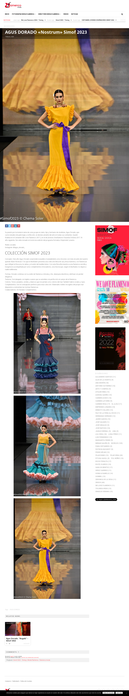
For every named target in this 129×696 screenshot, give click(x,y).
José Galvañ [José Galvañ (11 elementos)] (102, 422)
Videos (65, 14)
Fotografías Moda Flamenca (23, 14)
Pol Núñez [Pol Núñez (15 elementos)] (117, 458)
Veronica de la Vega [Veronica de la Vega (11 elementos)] (105, 479)
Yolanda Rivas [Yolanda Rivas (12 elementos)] (103, 488)
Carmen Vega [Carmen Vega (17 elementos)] (102, 404)
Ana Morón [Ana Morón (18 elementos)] (102, 383)
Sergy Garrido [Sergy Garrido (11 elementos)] (103, 470)
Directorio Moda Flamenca (49, 14)
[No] (126, 693)
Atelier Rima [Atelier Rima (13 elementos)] (102, 392)
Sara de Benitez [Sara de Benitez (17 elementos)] (103, 467)
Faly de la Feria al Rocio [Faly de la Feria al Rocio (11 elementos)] (107, 413)
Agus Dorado (15, 609)
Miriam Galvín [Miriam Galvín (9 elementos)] (102, 443)
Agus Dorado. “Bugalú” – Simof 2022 (17, 639)
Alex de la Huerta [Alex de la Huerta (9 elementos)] (104, 380)
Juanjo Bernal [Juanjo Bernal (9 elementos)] (103, 431)
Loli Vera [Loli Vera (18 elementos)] (101, 434)
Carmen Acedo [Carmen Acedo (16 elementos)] (103, 398)
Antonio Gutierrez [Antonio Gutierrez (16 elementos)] (105, 386)
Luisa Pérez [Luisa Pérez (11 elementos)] (115, 434)
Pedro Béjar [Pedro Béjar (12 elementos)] (102, 452)
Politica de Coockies (26, 681)
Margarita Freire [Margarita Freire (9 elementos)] (104, 440)
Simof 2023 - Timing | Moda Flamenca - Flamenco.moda (31, 660)
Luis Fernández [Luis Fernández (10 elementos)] (103, 437)
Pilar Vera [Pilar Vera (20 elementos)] (116, 455)
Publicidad (15, 681)
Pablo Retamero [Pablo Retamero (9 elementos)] (103, 446)
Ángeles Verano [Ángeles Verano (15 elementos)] (104, 491)
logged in (12, 656)
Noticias (74, 14)
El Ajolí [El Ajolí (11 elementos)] (117, 404)
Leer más (119, 693)
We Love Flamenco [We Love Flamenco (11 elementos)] (105, 485)
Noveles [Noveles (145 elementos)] (117, 443)
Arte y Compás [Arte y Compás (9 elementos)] (103, 389)
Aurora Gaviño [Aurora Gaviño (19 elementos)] (103, 395)
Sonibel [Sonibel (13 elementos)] (100, 476)
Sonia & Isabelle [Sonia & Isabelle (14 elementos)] (104, 473)
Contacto (7, 681)
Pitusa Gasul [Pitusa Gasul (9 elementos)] (102, 458)
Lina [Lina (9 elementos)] (115, 431)
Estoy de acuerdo (108, 693)
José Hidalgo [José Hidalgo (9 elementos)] (102, 425)
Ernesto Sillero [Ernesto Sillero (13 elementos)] (104, 410)
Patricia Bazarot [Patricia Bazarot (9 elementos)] (104, 449)
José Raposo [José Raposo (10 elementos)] (102, 428)
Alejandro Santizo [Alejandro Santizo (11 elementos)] (105, 377)
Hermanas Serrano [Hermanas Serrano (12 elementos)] (105, 416)
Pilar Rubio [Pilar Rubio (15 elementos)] (102, 455)
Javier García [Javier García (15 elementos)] (102, 419)
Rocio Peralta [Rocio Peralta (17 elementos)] (103, 461)
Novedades (26, 643)
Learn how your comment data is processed (29, 657)
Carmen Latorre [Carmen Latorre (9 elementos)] (103, 401)
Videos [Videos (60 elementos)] (100, 482)
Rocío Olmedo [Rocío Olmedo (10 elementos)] (103, 464)
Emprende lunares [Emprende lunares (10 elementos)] (105, 407)
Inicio (7, 14)
